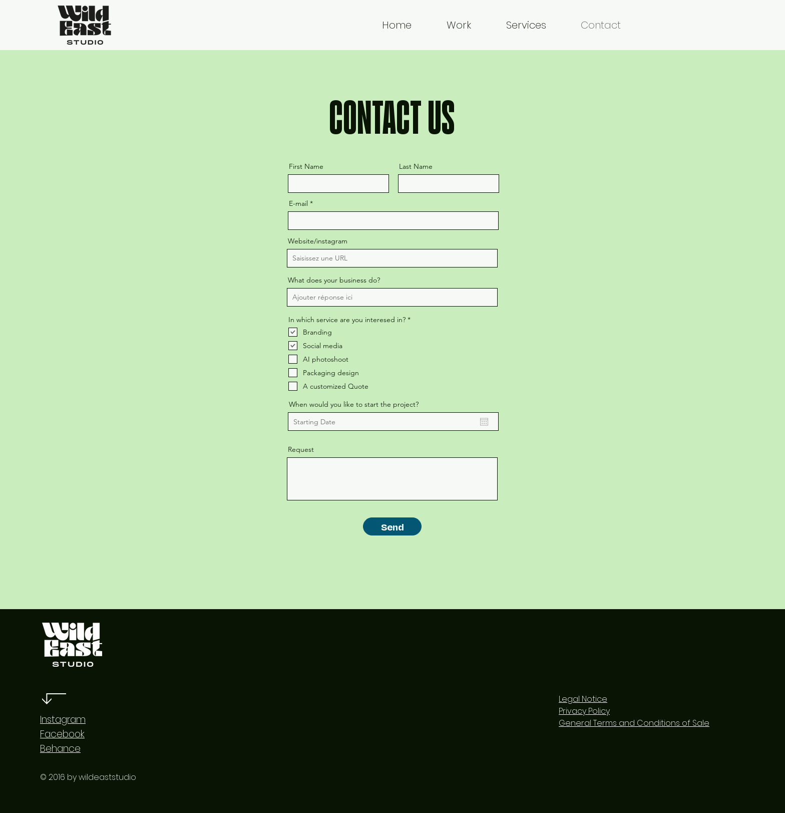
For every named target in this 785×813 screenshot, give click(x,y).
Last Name (416, 166)
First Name (306, 166)
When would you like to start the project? (354, 404)
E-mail (298, 203)
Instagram (63, 719)
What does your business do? (334, 280)
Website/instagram (317, 240)
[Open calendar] (484, 422)
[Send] (392, 526)
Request (301, 449)
